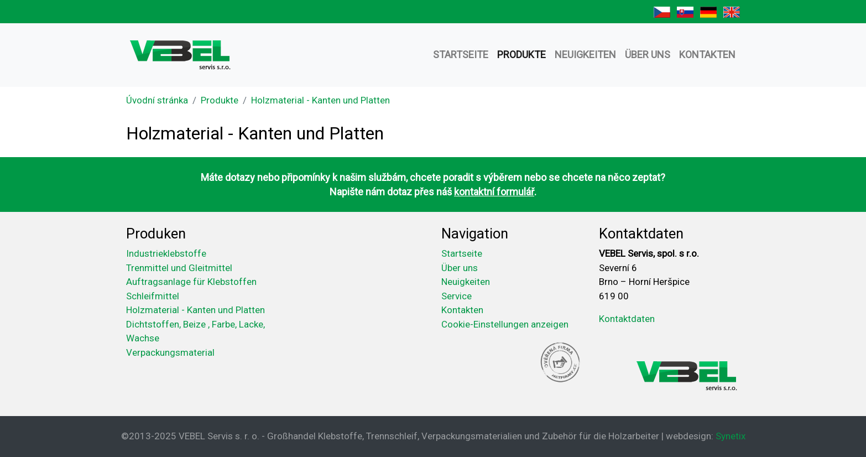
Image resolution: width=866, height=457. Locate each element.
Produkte (521, 54)
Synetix (730, 436)
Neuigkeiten (585, 54)
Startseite (460, 54)
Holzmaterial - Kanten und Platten (320, 100)
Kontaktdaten (627, 318)
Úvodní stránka (157, 100)
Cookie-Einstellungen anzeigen (504, 324)
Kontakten (707, 54)
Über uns (647, 54)
